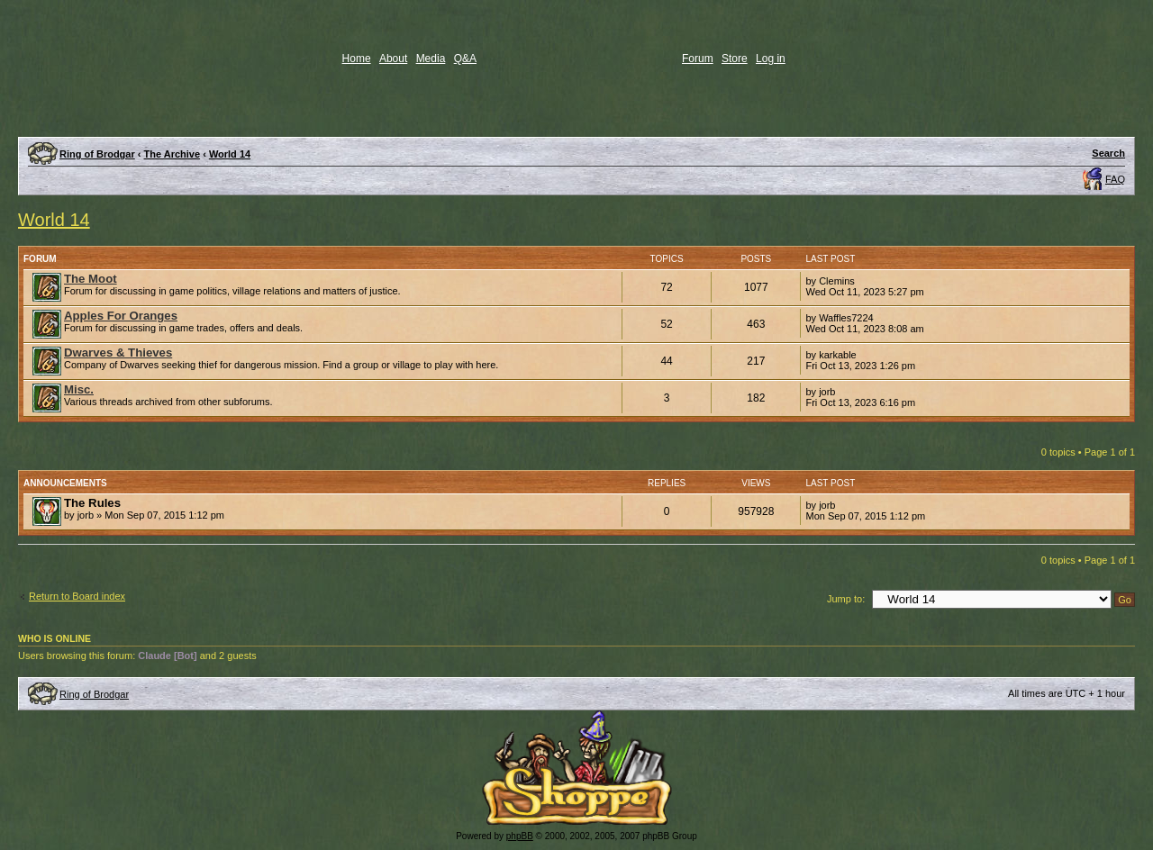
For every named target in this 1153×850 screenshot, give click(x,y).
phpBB (519, 836)
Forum (697, 58)
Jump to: (846, 598)
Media (431, 58)
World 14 (229, 154)
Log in (770, 58)
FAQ (1115, 179)
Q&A (465, 58)
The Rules (92, 503)
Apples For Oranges (120, 315)
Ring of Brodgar (97, 154)
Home (356, 58)
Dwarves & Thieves (118, 352)
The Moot (90, 278)
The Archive (172, 154)
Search (1108, 153)
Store (735, 58)
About (393, 58)
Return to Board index (77, 596)
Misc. (79, 389)
